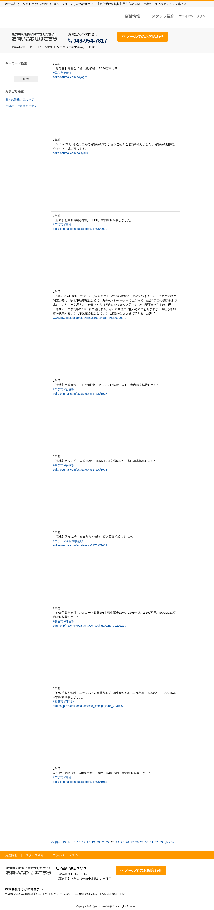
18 (88, 842)
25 (122, 842)
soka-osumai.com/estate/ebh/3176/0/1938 (80, 469)
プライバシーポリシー (193, 16)
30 (146, 842)
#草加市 (58, 72)
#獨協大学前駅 (73, 541)
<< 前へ (56, 842)
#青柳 (68, 72)
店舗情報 (132, 16)
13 (64, 842)
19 (93, 842)
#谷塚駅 (69, 389)
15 (74, 842)
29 (142, 842)
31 (151, 842)
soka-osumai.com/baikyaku (70, 153)
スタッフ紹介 (163, 16)
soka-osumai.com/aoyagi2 (70, 77)
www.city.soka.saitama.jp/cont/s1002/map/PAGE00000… (89, 317)
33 (161, 842)
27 (132, 842)
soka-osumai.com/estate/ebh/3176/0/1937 (80, 393)
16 (78, 842)
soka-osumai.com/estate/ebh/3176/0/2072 (80, 229)
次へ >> (170, 842)
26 (127, 842)
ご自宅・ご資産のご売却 (21, 106)
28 (137, 842)
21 (103, 842)
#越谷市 (58, 621)
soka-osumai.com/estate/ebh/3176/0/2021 (80, 545)
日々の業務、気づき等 (19, 99)
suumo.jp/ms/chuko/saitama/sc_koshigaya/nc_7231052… (90, 706)
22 (107, 842)
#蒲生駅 (69, 621)
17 (83, 842)
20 (98, 842)
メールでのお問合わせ (143, 37)
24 (117, 842)
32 (156, 842)
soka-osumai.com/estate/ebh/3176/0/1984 (80, 781)
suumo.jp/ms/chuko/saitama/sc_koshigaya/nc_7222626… (90, 625)
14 (69, 842)
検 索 (26, 78)
